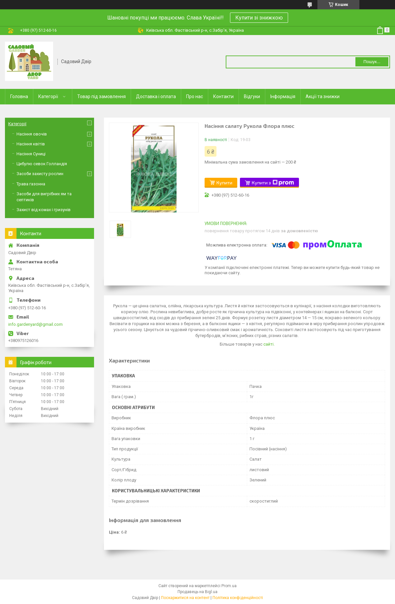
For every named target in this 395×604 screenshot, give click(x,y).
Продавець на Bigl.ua (197, 591)
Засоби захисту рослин (39, 173)
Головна (19, 96)
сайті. (269, 344)
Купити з (273, 183)
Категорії (48, 96)
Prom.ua (229, 586)
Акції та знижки (323, 96)
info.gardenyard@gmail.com (35, 324)
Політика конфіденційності (238, 597)
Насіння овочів (31, 134)
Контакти (223, 96)
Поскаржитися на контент (185, 597)
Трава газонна (30, 183)
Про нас (194, 96)
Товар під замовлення (101, 96)
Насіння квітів (30, 143)
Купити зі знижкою (259, 18)
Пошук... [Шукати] (371, 61)
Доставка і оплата (156, 96)
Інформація (282, 96)
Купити (224, 182)
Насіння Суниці (31, 153)
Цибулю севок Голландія (41, 163)
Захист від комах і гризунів (43, 209)
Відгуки (252, 96)
